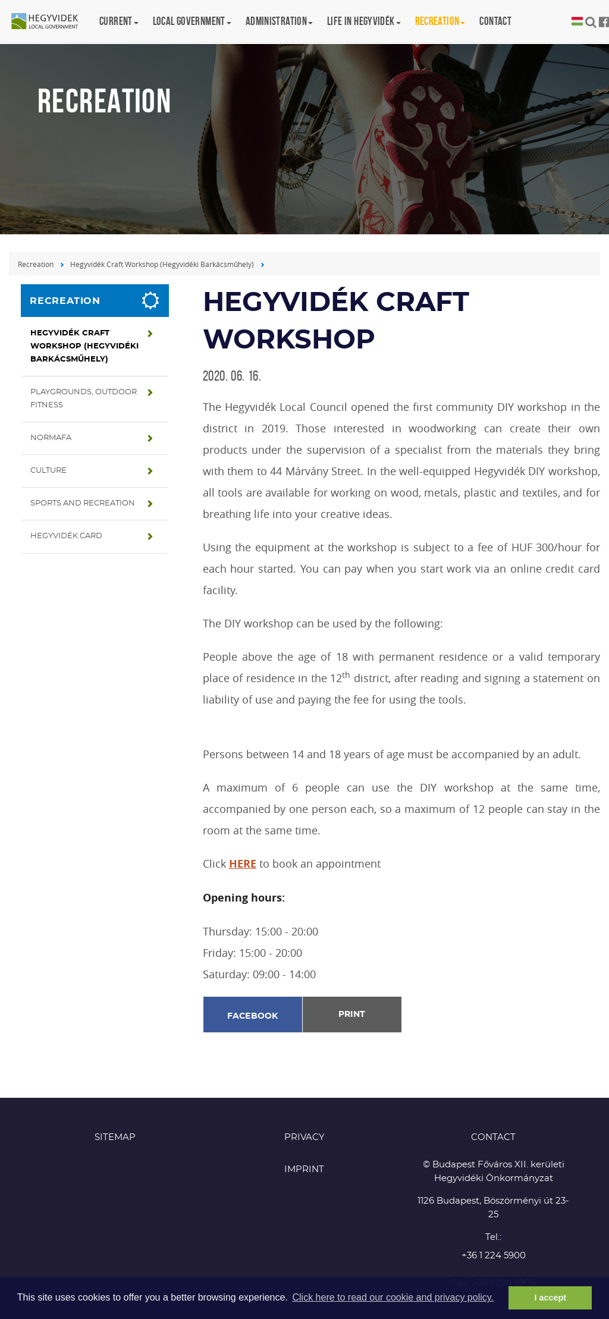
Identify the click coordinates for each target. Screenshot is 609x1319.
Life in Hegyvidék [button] (363, 21)
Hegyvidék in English (50, 22)
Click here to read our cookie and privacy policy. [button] (393, 1297)
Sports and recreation (82, 503)
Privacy (304, 1137)
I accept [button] (550, 1297)
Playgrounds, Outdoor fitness (83, 398)
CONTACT (493, 1137)
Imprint (304, 1169)
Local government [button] (192, 21)
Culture (48, 471)
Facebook (252, 1016)
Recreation (36, 264)
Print (351, 1014)
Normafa (50, 438)
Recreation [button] (440, 21)
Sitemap (115, 1137)
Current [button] (119, 21)
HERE (242, 863)
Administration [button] (279, 21)
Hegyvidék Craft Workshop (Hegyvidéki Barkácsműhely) (162, 264)
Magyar (577, 21)
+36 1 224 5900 (494, 1255)
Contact (495, 21)
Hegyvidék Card (66, 536)
